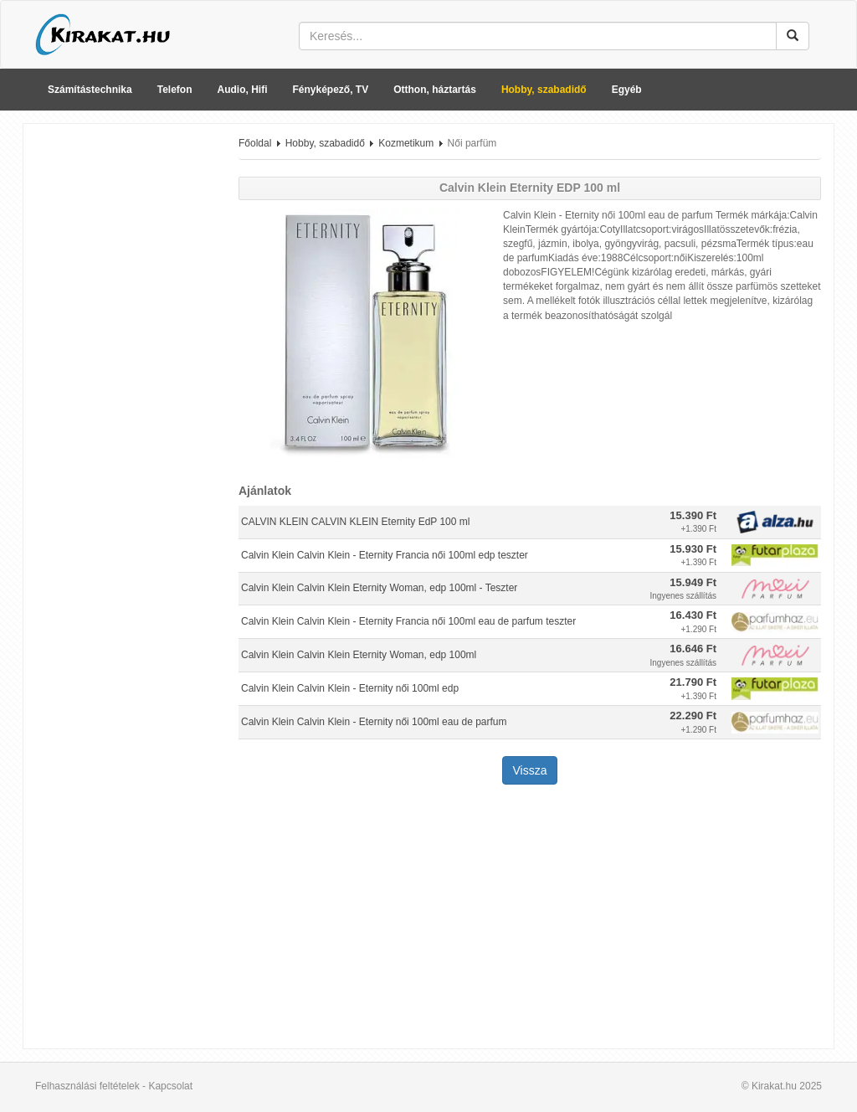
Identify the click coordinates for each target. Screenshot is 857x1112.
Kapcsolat (170, 1086)
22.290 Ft (693, 715)
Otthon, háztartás (434, 89)
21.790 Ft (693, 682)
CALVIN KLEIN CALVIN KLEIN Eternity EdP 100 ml (355, 522)
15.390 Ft (693, 515)
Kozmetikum (406, 143)
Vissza (530, 770)
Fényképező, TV (331, 89)
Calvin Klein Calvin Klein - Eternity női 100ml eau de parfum (374, 722)
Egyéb (627, 89)
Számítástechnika (90, 89)
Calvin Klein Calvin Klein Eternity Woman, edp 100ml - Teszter (379, 588)
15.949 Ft (693, 582)
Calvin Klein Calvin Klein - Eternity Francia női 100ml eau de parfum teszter (408, 621)
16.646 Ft (693, 648)
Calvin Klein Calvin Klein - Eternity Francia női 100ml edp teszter (384, 555)
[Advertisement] (124, 387)
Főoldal (255, 143)
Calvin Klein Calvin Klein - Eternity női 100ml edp (350, 688)
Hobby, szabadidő (544, 89)
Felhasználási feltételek (87, 1086)
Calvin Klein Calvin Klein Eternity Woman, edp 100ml (358, 655)
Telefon (174, 89)
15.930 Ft (693, 549)
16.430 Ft (693, 615)
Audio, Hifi (243, 89)
